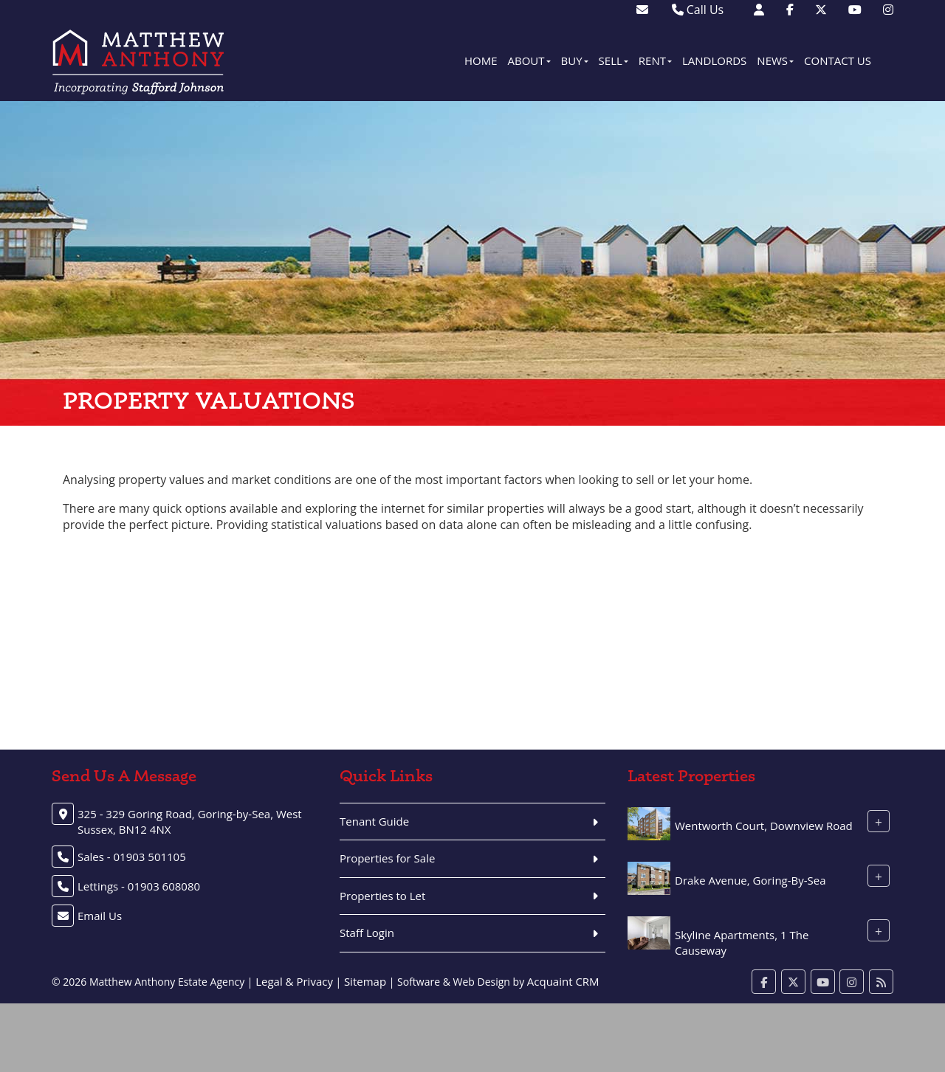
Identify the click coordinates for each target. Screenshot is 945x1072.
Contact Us (837, 60)
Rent (655, 60)
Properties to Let (382, 895)
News (775, 60)
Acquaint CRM (563, 981)
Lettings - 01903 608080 (139, 886)
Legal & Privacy (294, 981)
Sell (613, 60)
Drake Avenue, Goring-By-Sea (750, 880)
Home (481, 60)
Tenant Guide (374, 821)
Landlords (714, 60)
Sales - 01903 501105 (132, 856)
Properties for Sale (387, 858)
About (529, 60)
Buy (574, 60)
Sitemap (365, 981)
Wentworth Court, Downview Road (764, 825)
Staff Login (367, 932)
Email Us (100, 915)
